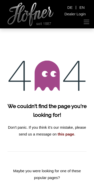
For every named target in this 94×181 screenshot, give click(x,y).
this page (66, 134)
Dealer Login (75, 14)
